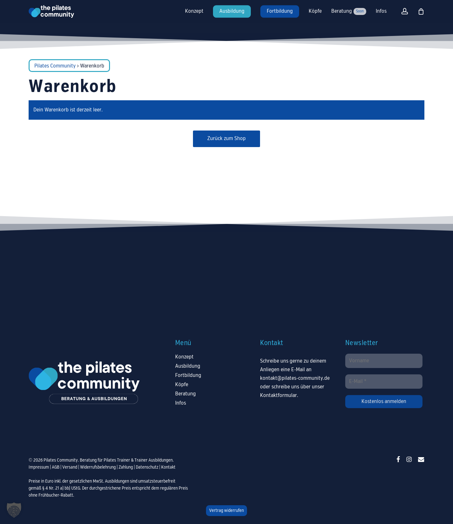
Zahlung (126, 467)
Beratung (185, 394)
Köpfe (181, 384)
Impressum (39, 467)
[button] (14, 510)
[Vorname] (383, 361)
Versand (69, 467)
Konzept (184, 357)
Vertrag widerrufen (226, 510)
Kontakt (168, 467)
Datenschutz (147, 467)
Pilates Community (55, 66)
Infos (180, 403)
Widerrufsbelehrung (98, 467)
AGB (55, 467)
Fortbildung (188, 375)
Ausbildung (187, 366)
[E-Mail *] (383, 381)
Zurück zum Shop (226, 138)
